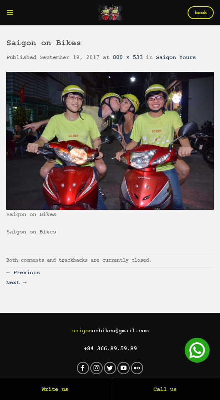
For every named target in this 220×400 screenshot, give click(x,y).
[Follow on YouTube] (123, 368)
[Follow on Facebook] (83, 368)
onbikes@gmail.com (110, 330)
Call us (165, 389)
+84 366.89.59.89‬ (110, 348)
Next (16, 282)
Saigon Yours (176, 57)
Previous (23, 272)
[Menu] (10, 13)
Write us (55, 389)
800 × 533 (128, 57)
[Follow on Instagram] (96, 368)
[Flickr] (137, 368)
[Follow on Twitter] (110, 368)
